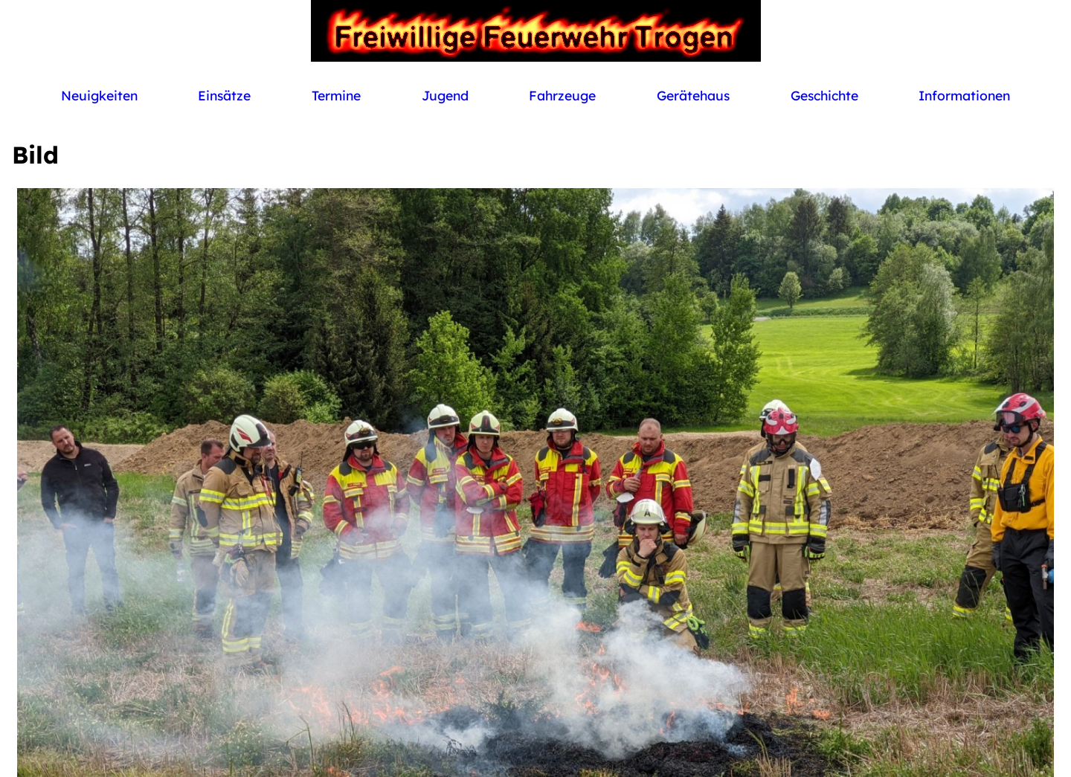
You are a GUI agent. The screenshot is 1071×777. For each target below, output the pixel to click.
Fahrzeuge (562, 95)
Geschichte (824, 95)
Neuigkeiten (99, 95)
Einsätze (224, 95)
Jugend (445, 95)
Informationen (964, 95)
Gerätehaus (693, 95)
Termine (336, 95)
